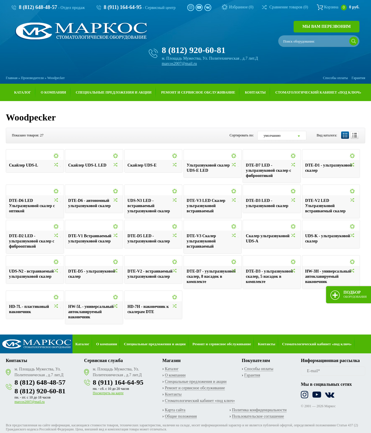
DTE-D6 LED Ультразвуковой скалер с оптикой (32, 205)
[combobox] (281, 135)
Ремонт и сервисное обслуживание (198, 92)
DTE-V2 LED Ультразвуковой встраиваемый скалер (325, 205)
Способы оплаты (335, 78)
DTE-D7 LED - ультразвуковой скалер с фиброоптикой (268, 170)
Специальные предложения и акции (113, 92)
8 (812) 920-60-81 (193, 50)
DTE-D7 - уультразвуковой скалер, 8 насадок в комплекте (211, 276)
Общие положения (181, 416)
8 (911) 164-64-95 (123, 7)
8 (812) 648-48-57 (38, 7)
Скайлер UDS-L (23, 165)
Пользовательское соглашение (258, 416)
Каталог (22, 92)
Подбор (355, 294)
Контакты (255, 92)
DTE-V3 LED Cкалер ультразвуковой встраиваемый (206, 205)
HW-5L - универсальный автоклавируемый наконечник (91, 311)
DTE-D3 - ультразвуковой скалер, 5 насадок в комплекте (269, 276)
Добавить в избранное (238, 157)
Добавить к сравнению (238, 165)
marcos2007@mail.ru (179, 63)
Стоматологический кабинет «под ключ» (318, 92)
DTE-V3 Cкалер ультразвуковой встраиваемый (201, 241)
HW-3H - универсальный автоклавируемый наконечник (328, 276)
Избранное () (241, 7)
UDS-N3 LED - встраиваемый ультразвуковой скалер (149, 205)
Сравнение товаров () (288, 7)
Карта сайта (175, 410)
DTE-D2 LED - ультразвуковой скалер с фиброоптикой (31, 241)
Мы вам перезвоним (326, 26)
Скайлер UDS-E (142, 165)
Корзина (341, 7)
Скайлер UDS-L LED (87, 165)
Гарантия (358, 78)
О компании (53, 92)
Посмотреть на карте (108, 393)
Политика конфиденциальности (259, 410)
